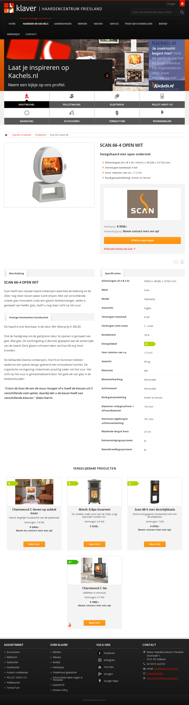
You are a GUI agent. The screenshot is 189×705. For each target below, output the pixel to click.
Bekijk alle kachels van (118, 248)
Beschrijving (16, 273)
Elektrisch (12, 657)
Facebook (109, 653)
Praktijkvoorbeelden (138, 23)
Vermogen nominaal (114, 316)
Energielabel (109, 343)
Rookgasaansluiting (114, 397)
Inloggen (171, 3)
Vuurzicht (107, 307)
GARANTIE (59, 685)
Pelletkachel (13, 682)
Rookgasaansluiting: (118, 177)
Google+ (108, 674)
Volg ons (103, 645)
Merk (105, 289)
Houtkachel (40, 134)
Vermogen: (30, 522)
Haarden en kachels (35, 23)
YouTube (109, 667)
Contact (31, 34)
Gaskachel (12, 662)
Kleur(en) (107, 370)
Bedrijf (163, 23)
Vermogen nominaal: (118, 167)
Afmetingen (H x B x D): (120, 162)
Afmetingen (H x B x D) (115, 280)
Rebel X (102, 700)
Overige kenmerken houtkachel (28, 317)
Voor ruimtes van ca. (114, 352)
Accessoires (13, 652)
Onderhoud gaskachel (65, 672)
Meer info (34, 544)
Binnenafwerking (112, 379)
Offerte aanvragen (142, 240)
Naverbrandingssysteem (117, 449)
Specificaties (113, 273)
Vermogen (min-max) (115, 325)
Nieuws (98, 23)
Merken (82, 23)
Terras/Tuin (13, 687)
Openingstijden (155, 673)
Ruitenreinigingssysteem (117, 440)
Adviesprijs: (110, 226)
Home (12, 23)
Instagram (109, 660)
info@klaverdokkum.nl (166, 668)
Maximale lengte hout (115, 431)
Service (114, 23)
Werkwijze (13, 34)
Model (105, 298)
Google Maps (111, 680)
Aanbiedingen (62, 23)
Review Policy (60, 690)
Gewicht (107, 361)
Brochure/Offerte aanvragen (162, 678)
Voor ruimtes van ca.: (118, 172)
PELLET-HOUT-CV (17, 677)
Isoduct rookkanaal (17, 672)
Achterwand (109, 388)
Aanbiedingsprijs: (113, 231)
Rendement (109, 334)
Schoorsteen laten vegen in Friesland (68, 678)
